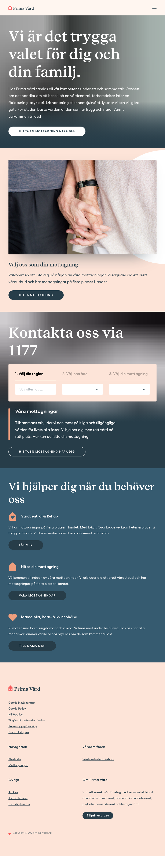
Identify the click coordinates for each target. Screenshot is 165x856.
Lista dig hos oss (19, 804)
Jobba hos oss (18, 798)
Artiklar (13, 792)
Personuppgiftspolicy (22, 726)
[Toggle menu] (153, 7)
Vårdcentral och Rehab (98, 759)
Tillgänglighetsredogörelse (26, 720)
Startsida (14, 759)
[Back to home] (21, 7)
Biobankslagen (18, 732)
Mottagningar (18, 765)
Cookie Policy (17, 708)
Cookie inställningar (21, 702)
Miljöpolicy (15, 714)
